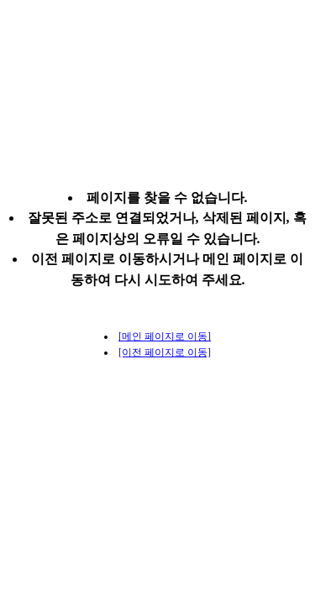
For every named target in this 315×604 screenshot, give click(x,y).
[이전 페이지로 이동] (164, 352)
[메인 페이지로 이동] (164, 336)
